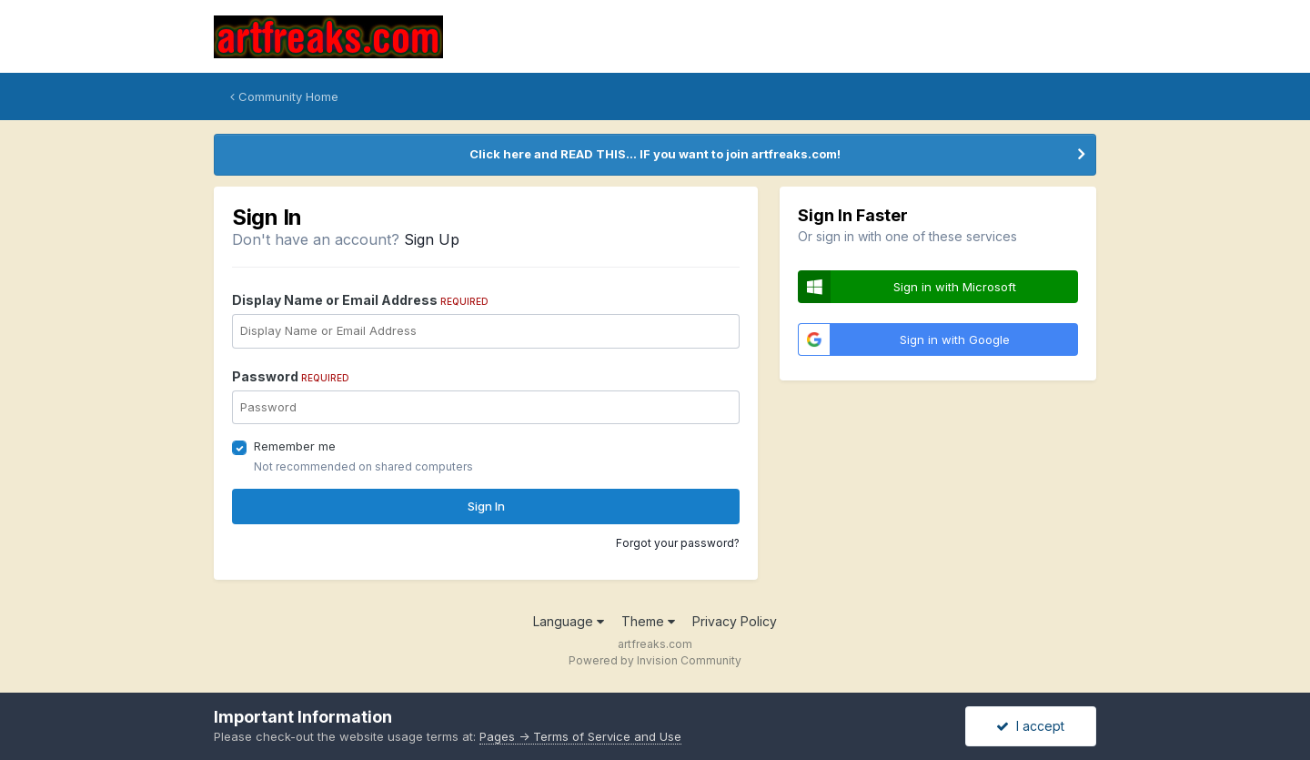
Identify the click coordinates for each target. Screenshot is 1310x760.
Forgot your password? (678, 543)
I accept (1030, 726)
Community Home (284, 96)
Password (290, 376)
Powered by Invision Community (655, 660)
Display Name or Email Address (360, 300)
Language (568, 621)
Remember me (295, 446)
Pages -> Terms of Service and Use (580, 736)
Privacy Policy (734, 621)
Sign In (486, 506)
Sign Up (431, 239)
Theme (648, 621)
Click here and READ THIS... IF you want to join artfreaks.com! (655, 154)
